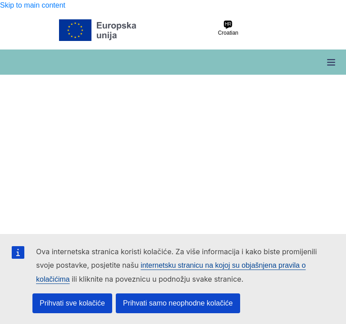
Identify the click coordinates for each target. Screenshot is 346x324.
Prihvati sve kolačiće (72, 303)
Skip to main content (32, 5)
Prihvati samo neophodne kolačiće (178, 303)
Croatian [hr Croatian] (228, 28)
